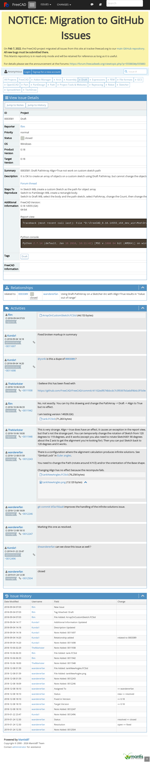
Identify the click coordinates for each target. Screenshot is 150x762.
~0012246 (27, 513)
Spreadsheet (12, 89)
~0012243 (27, 459)
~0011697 (10, 346)
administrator (19, 746)
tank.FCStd (48, 419)
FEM (111, 79)
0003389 (23, 294)
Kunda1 (11, 335)
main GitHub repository (130, 48)
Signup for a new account (46, 71)
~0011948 (26, 436)
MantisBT (23, 739)
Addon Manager (41, 79)
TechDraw (30, 89)
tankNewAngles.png (54, 482)
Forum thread (29, 183)
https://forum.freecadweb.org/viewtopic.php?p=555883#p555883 (107, 63)
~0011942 (26, 410)
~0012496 (10, 558)
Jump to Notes (15, 105)
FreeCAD (15, 5)
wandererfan (50, 294)
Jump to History (37, 105)
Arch (57, 79)
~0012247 (27, 534)
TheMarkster (15, 383)
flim (23, 126)
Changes (64, 4)
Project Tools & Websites (72, 84)
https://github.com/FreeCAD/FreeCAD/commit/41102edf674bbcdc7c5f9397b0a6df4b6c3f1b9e (92, 390)
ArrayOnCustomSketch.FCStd (59, 315)
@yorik (42, 359)
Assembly (70, 79)
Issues (46, 4)
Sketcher (123, 84)
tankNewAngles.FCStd (55, 474)
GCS (138, 79)
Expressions (97, 79)
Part (24, 84)
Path (51, 84)
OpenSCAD (11, 84)
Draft (83, 79)
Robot (110, 84)
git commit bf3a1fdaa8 (51, 506)
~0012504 (27, 578)
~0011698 (10, 370)
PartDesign (38, 84)
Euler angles (64, 455)
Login (27, 71)
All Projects (10, 79)
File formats (124, 79)
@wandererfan (46, 546)
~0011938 (26, 390)
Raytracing (96, 84)
